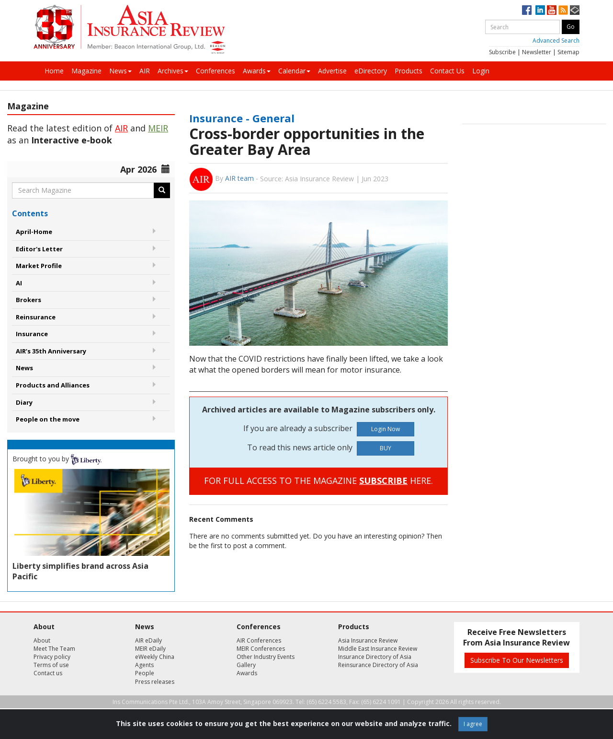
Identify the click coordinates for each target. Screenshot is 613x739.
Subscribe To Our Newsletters (516, 660)
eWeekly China (154, 657)
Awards (257, 70)
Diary (24, 402)
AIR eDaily (148, 640)
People (144, 673)
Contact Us (447, 70)
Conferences (215, 70)
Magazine (86, 70)
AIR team (239, 178)
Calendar (294, 70)
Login (480, 70)
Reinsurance (36, 317)
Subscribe (502, 52)
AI (19, 283)
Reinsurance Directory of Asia (378, 665)
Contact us (48, 673)
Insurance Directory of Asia (374, 657)
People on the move (47, 419)
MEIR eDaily (150, 649)
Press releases (154, 682)
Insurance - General (242, 118)
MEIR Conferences (261, 649)
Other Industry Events (266, 657)
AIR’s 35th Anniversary (51, 351)
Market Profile (39, 265)
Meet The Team (54, 649)
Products (408, 70)
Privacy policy (52, 657)
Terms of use (51, 665)
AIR (144, 70)
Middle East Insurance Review (377, 649)
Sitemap (568, 52)
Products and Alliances (53, 385)
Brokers (28, 299)
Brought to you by (57, 458)
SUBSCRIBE (383, 480)
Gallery (246, 665)
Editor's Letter (39, 249)
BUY (385, 448)
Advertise (332, 70)
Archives (173, 70)
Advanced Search (556, 40)
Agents (144, 665)
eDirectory (370, 70)
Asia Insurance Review (367, 640)
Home (54, 70)
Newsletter (536, 52)
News (120, 70)
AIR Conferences (259, 640)
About (42, 640)
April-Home (34, 231)
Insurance (32, 333)
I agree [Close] (473, 724)
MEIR (158, 128)
